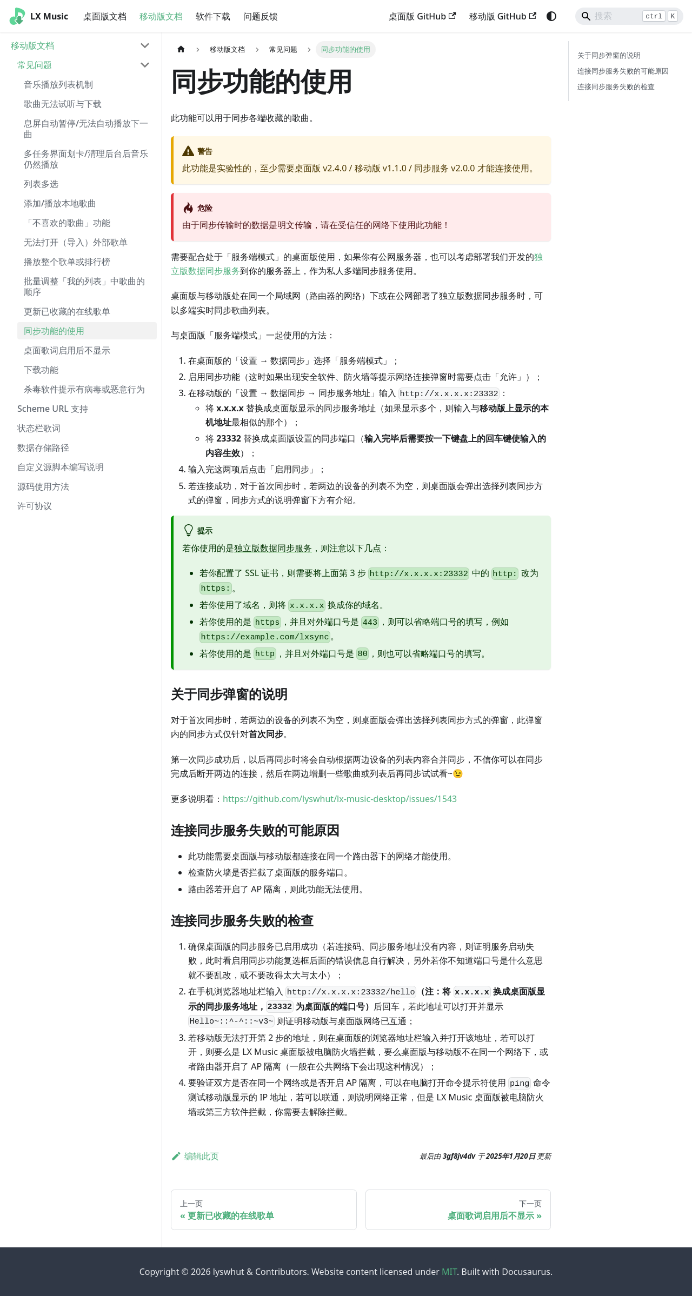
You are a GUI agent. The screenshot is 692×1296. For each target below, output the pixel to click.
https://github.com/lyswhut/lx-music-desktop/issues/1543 (340, 799)
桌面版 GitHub (422, 16)
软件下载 (213, 16)
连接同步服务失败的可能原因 (623, 71)
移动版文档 (161, 16)
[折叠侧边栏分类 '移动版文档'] (145, 45)
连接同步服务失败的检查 (616, 86)
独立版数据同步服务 (273, 548)
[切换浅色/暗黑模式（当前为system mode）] (551, 16)
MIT (449, 1272)
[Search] (629, 16)
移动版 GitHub (502, 16)
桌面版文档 (105, 16)
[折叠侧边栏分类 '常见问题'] (145, 65)
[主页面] (181, 49)
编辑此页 (195, 1156)
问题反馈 (260, 16)
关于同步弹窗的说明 (609, 55)
